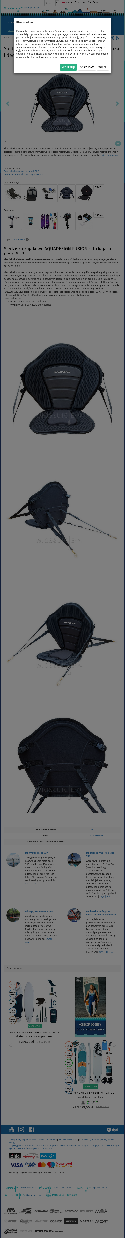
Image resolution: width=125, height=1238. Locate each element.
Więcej (102, 67)
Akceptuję (68, 67)
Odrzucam (87, 67)
